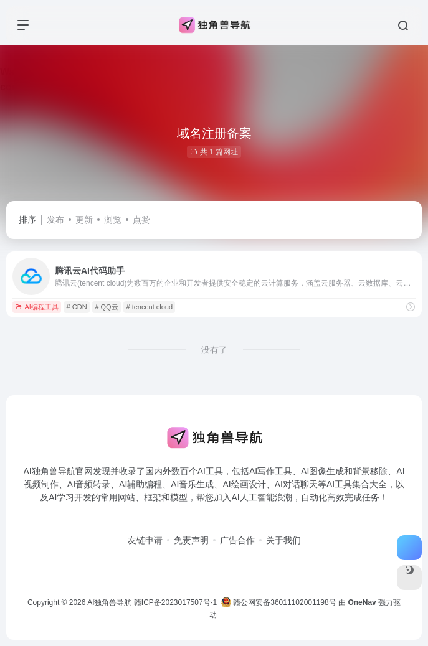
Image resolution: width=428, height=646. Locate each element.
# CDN (77, 307)
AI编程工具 (36, 307)
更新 (84, 220)
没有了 (214, 350)
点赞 (141, 220)
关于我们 (283, 540)
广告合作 (237, 540)
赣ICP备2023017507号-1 (175, 602)
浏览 (112, 220)
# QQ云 (106, 307)
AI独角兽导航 (109, 602)
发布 (55, 220)
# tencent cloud (149, 307)
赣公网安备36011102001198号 (278, 602)
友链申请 (145, 540)
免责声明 (191, 540)
